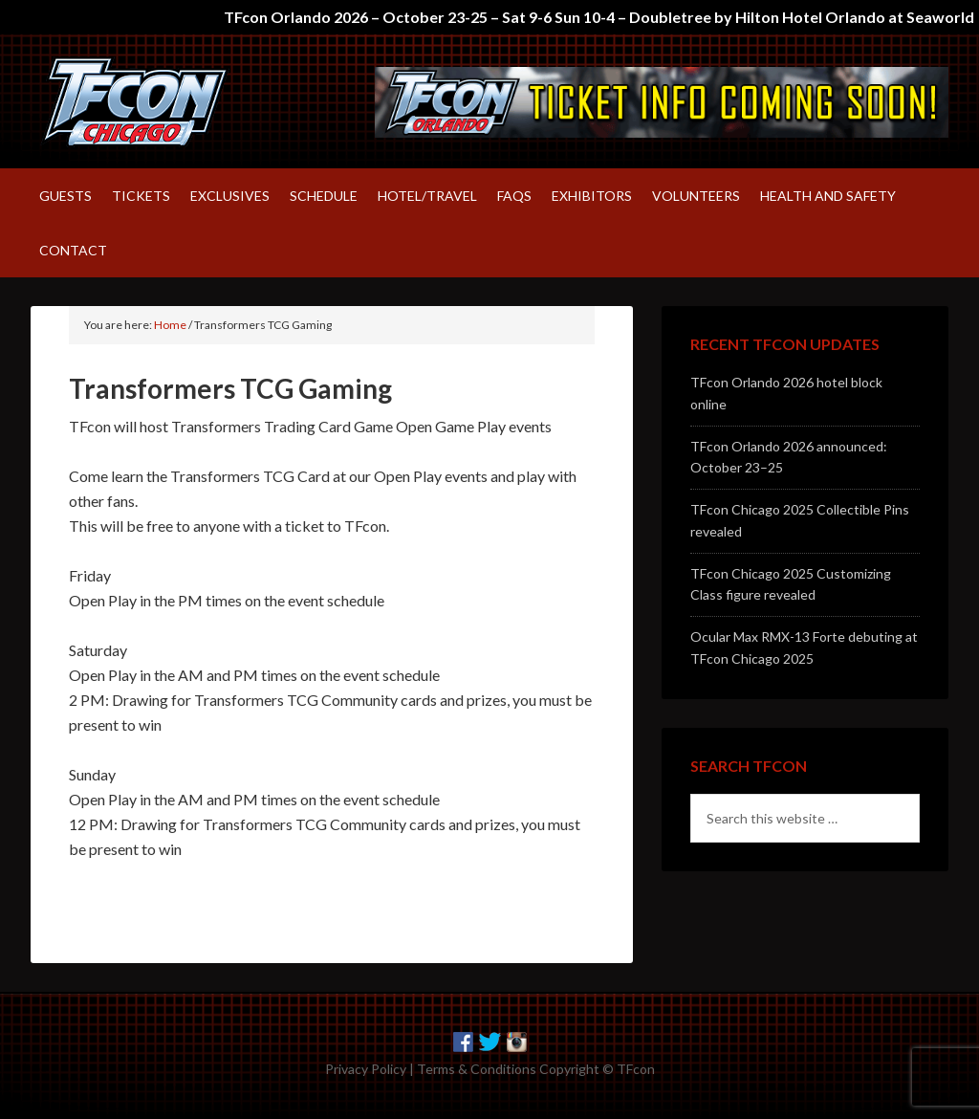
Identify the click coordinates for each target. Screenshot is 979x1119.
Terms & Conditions (476, 1069)
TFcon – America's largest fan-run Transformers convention (193, 101)
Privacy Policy (365, 1069)
